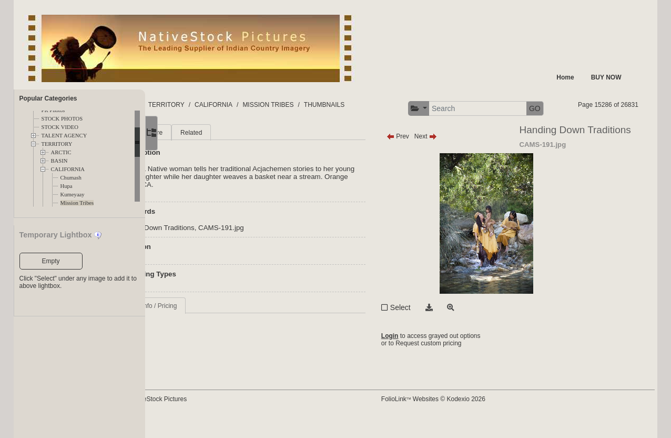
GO (625, 108)
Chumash (71, 178)
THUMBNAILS (395, 104)
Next (459, 156)
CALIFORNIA (68, 169)
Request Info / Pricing (218, 326)
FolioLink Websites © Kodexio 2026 (466, 415)
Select (433, 327)
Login (423, 356)
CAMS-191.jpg (293, 248)
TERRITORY (57, 144)
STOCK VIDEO (60, 127)
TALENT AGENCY (64, 135)
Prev (431, 156)
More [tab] (227, 152)
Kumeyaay (72, 194)
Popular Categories (48, 98)
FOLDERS (195, 104)
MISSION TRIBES (339, 104)
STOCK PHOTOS (62, 119)
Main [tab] (195, 152)
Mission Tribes (77, 203)
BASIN (59, 161)
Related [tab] (262, 152)
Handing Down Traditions (227, 248)
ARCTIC (61, 152)
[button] (509, 108)
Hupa (66, 186)
